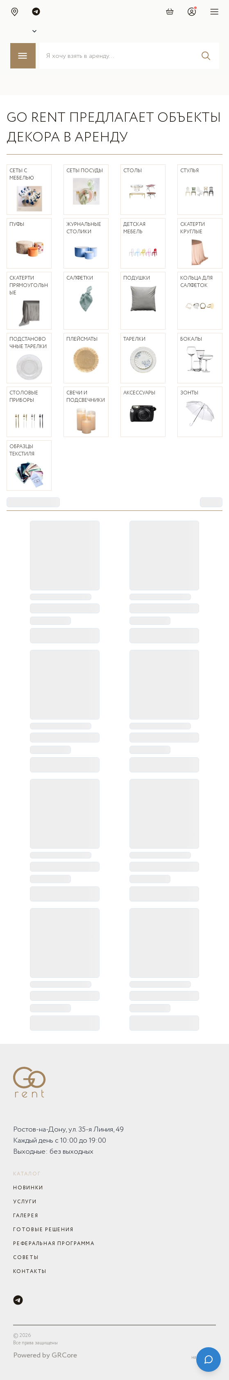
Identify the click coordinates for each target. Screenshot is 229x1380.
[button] (14, 11)
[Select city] (26, 31)
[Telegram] (18, 1300)
